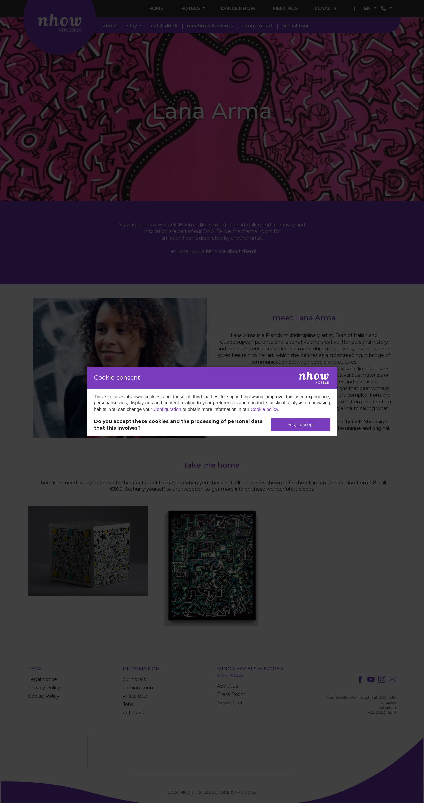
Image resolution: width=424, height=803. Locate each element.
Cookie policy (264, 409)
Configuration (167, 409)
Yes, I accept (301, 424)
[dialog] (212, 401)
